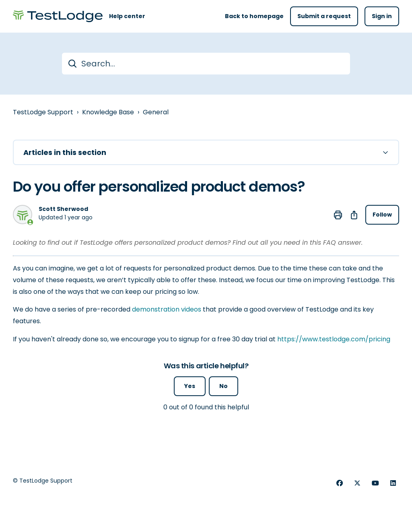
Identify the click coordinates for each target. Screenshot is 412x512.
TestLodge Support (43, 112)
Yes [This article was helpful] (189, 386)
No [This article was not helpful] (223, 386)
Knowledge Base (108, 112)
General (156, 112)
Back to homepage (254, 16)
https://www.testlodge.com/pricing (333, 339)
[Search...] (206, 63)
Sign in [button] (382, 16)
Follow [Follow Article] (382, 215)
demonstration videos (166, 309)
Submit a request (324, 16)
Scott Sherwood (63, 209)
